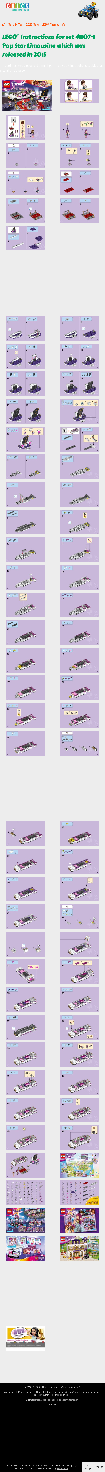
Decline (99, 1466)
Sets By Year (15, 25)
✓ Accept (88, 1467)
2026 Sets (32, 25)
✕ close (52, 1404)
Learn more (62, 1468)
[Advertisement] (52, 285)
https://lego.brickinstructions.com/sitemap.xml (57, 1399)
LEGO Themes (50, 25)
